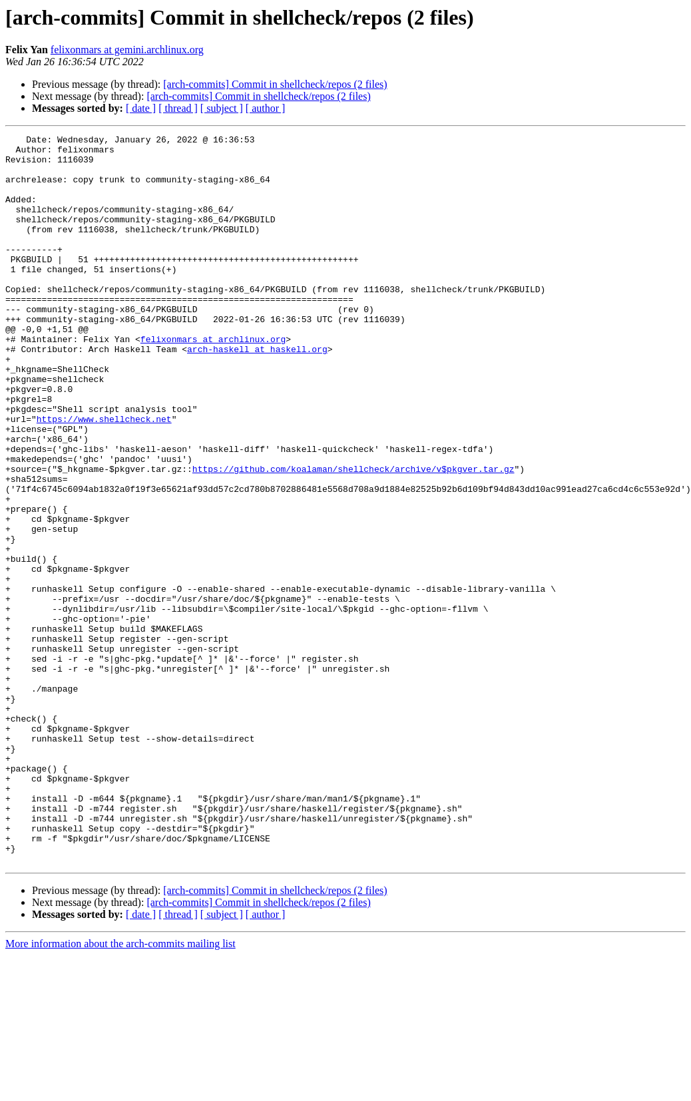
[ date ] (141, 108)
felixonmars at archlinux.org (213, 381)
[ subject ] (221, 108)
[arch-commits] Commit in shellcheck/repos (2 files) (275, 84)
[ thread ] (178, 108)
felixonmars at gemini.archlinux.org (127, 49)
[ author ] (266, 108)
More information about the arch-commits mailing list (120, 1089)
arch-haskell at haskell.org (257, 393)
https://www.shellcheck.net (104, 477)
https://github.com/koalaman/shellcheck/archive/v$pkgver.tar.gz (353, 537)
